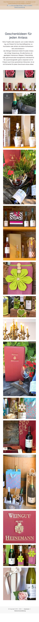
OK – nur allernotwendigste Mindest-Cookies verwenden (19, 5)
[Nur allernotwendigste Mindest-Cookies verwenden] (37, 5)
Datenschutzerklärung (20, 610)
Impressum (26, 609)
